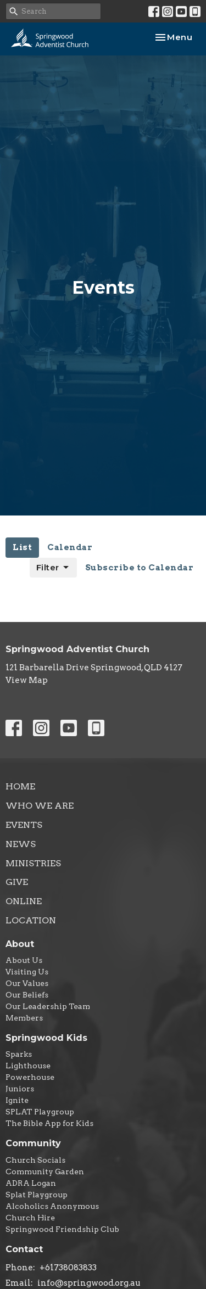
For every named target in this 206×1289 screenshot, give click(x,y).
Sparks (18, 1054)
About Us (23, 960)
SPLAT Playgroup (39, 1111)
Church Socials (35, 1160)
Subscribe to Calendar (139, 568)
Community (33, 1143)
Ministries (33, 863)
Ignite (17, 1100)
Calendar (69, 547)
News (20, 844)
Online (23, 901)
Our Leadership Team (47, 1006)
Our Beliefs (26, 994)
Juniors (19, 1088)
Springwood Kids (46, 1038)
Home (20, 786)
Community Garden (44, 1171)
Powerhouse (29, 1077)
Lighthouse (28, 1065)
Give (16, 882)
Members (24, 1017)
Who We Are (39, 805)
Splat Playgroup (36, 1194)
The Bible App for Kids (49, 1123)
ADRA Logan (30, 1183)
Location (30, 920)
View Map (26, 680)
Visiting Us (26, 971)
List (22, 547)
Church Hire (30, 1217)
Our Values (26, 983)
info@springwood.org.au (89, 1283)
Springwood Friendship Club (62, 1229)
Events (23, 825)
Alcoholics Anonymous (52, 1206)
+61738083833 (68, 1268)
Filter (53, 567)
